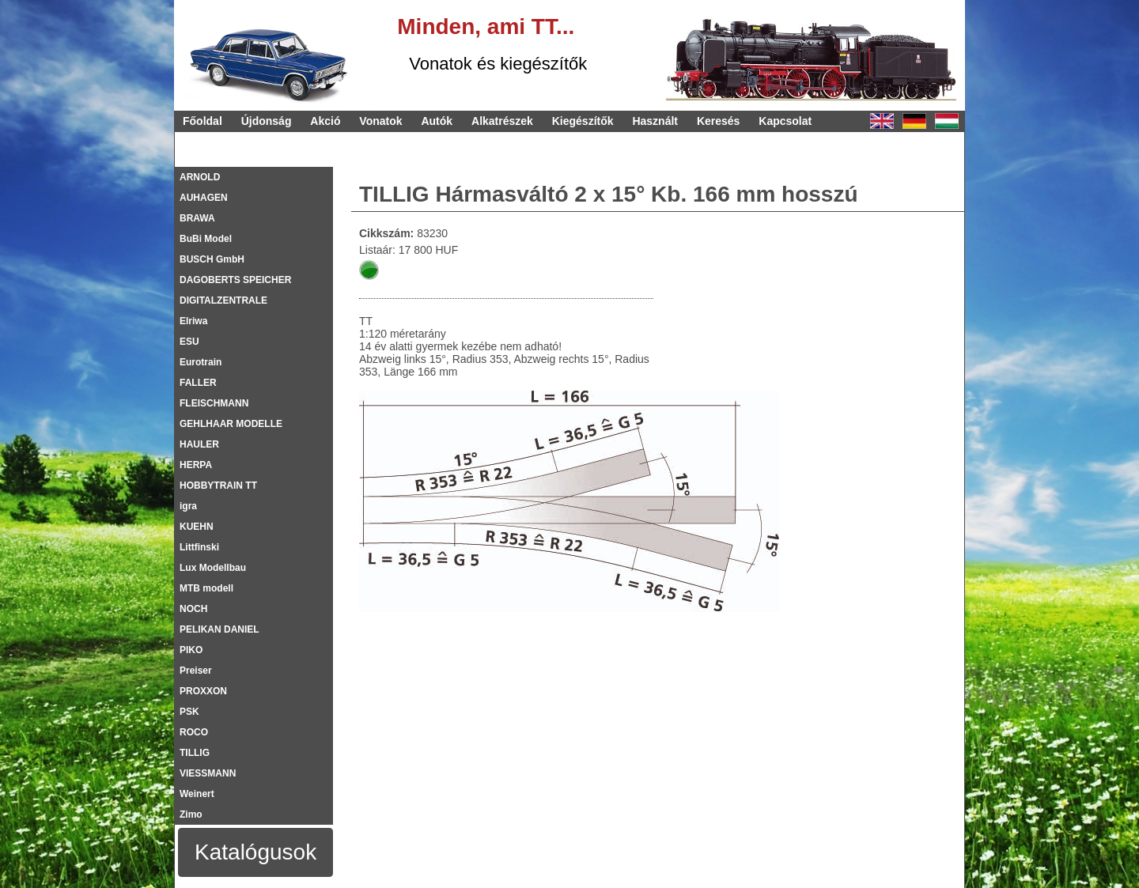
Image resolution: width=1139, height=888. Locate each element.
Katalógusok (255, 852)
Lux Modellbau (213, 567)
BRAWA (197, 218)
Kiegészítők (583, 121)
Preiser (196, 670)
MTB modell (206, 588)
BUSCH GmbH (212, 259)
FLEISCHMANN (214, 403)
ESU (189, 341)
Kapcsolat (785, 121)
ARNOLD (200, 177)
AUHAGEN (204, 197)
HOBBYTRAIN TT (218, 485)
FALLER (198, 382)
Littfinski (199, 547)
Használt (655, 121)
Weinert (197, 793)
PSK (189, 711)
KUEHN (197, 526)
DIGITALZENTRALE (223, 300)
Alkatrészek (502, 121)
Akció (325, 121)
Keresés (718, 121)
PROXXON (203, 691)
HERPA (196, 464)
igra (188, 506)
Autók (436, 121)
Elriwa (193, 321)
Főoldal (202, 121)
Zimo (191, 814)
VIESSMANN (208, 773)
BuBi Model (206, 238)
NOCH (193, 608)
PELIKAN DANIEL (219, 629)
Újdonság (266, 121)
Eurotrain (200, 362)
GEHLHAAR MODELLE (231, 423)
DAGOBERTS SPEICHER (235, 279)
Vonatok (380, 121)
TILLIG (195, 752)
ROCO (194, 732)
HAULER (199, 444)
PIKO (191, 650)
